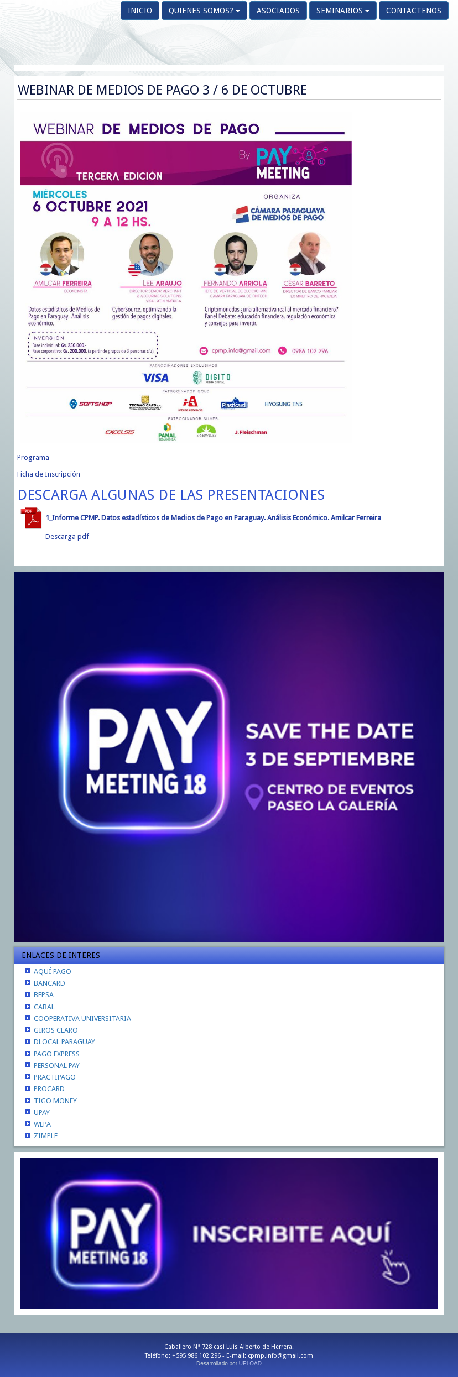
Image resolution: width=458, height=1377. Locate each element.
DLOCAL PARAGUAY (64, 1042)
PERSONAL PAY (57, 1065)
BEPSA (44, 995)
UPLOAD (250, 1363)
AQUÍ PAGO (52, 971)
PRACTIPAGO (55, 1077)
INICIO (140, 10)
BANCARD (49, 983)
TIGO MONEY (55, 1101)
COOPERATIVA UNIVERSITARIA (82, 1018)
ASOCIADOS (278, 10)
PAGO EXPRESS (57, 1054)
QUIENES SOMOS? (204, 10)
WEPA (42, 1124)
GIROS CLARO (56, 1030)
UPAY (42, 1112)
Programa (33, 457)
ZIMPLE (46, 1136)
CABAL (44, 1007)
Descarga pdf (67, 536)
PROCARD (49, 1089)
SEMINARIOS (342, 10)
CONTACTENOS (413, 10)
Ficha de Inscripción (48, 474)
